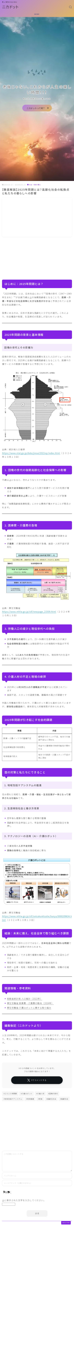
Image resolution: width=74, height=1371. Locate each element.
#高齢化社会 (51, 1099)
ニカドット (10, 7)
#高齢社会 (64, 1099)
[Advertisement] (37, 257)
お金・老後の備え (34, 184)
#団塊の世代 (53, 1093)
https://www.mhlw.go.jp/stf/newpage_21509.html (29, 611)
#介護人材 (40, 1093)
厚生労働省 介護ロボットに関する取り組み (29, 1007)
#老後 (40, 1099)
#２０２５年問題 (10, 1093)
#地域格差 (30, 1099)
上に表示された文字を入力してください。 (24, 1200)
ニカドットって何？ (36, 107)
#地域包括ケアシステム (13, 1099)
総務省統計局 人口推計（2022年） (24, 998)
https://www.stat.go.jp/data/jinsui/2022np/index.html (31, 453)
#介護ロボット (26, 1093)
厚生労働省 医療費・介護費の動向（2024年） (30, 1003)
